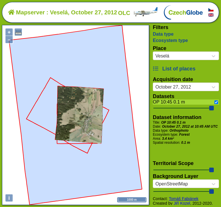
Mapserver (26, 12)
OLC (138, 13)
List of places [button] (174, 69)
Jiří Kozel (182, 203)
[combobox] (155, 56)
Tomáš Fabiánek (184, 198)
